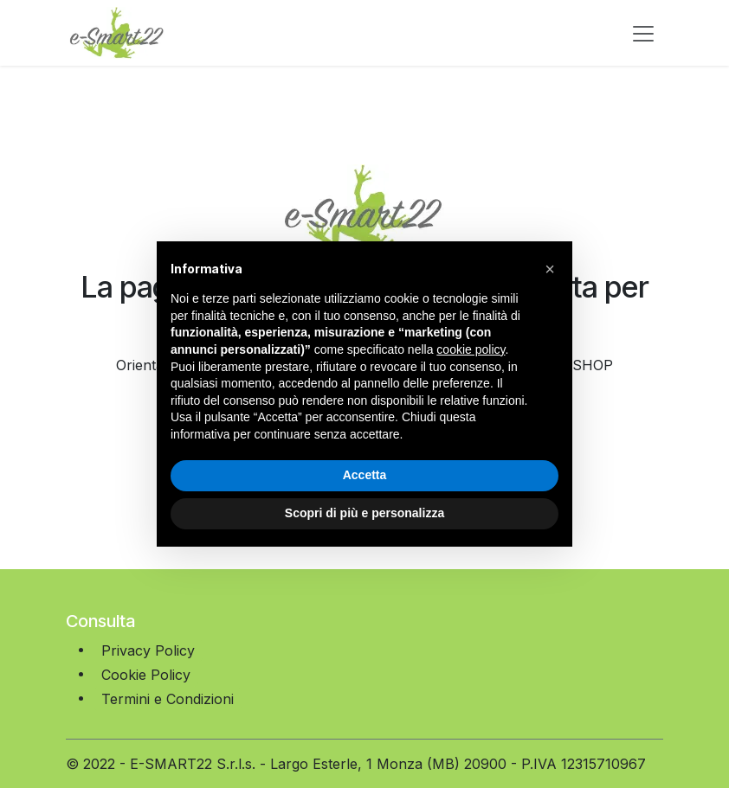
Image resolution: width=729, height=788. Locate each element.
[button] (550, 269)
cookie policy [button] (470, 349)
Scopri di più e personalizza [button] (364, 513)
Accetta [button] (365, 475)
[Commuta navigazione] (643, 33)
